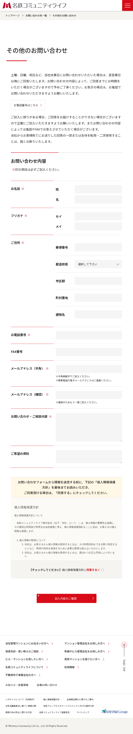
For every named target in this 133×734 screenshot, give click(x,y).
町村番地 (62, 297)
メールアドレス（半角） (30, 368)
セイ (59, 216)
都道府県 (62, 264)
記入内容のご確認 (66, 598)
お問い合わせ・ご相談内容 (31, 416)
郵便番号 (62, 247)
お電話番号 (20, 334)
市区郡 (60, 281)
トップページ (12, 15)
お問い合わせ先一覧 (36, 15)
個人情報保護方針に (66, 570)
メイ (59, 226)
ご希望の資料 (20, 453)
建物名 (60, 314)
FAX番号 (17, 351)
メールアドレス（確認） (30, 394)
